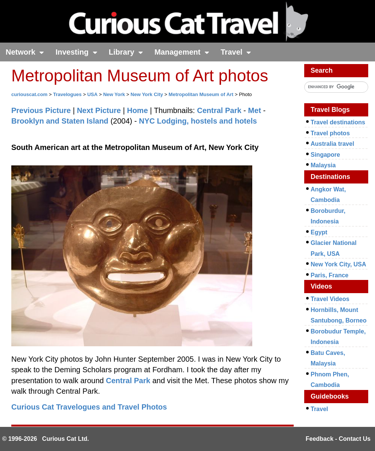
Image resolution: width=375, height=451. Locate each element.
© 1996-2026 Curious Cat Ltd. (45, 439)
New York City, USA (338, 264)
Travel (236, 52)
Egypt (319, 232)
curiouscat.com (29, 94)
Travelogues (67, 94)
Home (137, 110)
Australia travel (332, 144)
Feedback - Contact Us (338, 439)
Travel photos (330, 133)
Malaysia (323, 165)
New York (114, 94)
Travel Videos (330, 299)
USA (92, 94)
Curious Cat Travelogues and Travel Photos (89, 407)
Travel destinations (338, 122)
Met (254, 110)
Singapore (325, 154)
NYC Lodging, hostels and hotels (198, 121)
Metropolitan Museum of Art (201, 94)
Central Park (219, 110)
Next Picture (99, 110)
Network (25, 52)
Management (181, 52)
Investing (76, 52)
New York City (147, 94)
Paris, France (330, 275)
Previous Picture (41, 110)
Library (126, 52)
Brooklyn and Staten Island (59, 121)
